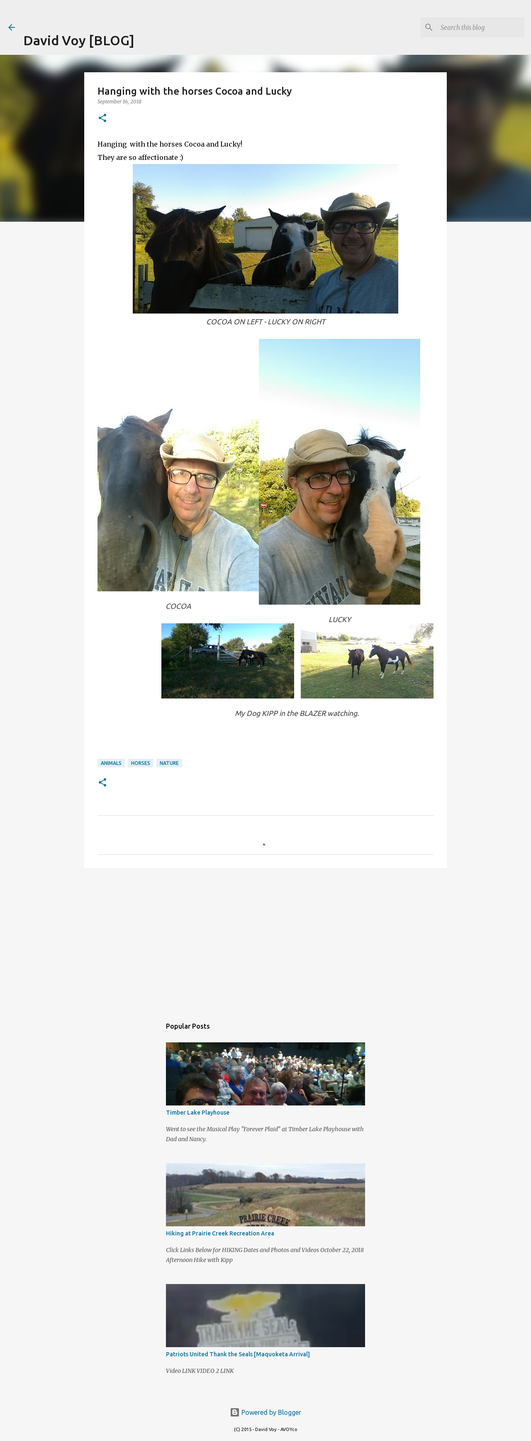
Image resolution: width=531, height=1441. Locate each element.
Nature (169, 763)
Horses (140, 763)
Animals (111, 763)
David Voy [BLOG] (78, 40)
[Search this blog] (480, 27)
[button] (102, 118)
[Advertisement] (120, 12)
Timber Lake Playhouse (197, 1112)
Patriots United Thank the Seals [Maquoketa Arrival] (238, 1354)
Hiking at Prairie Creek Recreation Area (220, 1233)
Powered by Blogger (265, 1412)
